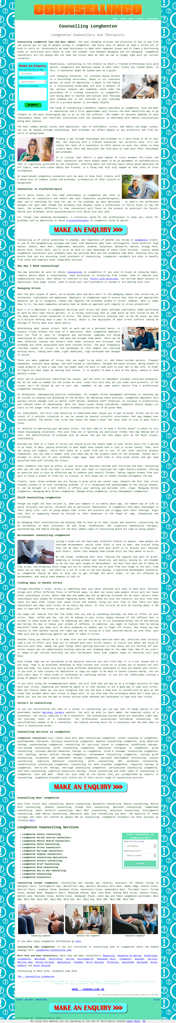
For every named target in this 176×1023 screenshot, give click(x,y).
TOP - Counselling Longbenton (35, 976)
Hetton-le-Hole (45, 962)
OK (144, 1021)
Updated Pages (41, 999)
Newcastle (109, 955)
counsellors (24, 55)
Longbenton (141, 240)
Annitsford (55, 959)
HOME (115, 19)
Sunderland (150, 955)
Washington (64, 962)
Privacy (157, 999)
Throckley (113, 962)
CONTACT (140, 19)
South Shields (41, 965)
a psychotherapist (77, 220)
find (27, 804)
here (32, 820)
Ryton (154, 962)
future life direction (104, 279)
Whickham (39, 959)
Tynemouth (125, 959)
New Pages (29, 999)
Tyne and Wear (43, 774)
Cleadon (78, 962)
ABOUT (131, 19)
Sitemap (19, 999)
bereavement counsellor (144, 570)
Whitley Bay (25, 962)
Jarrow (70, 959)
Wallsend (142, 962)
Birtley (152, 959)
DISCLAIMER (152, 19)
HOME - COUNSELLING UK (88, 989)
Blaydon (139, 959)
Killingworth (85, 959)
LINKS (122, 19)
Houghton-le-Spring (129, 955)
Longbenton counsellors (32, 738)
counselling (74, 272)
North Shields (95, 962)
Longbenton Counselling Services (48, 827)
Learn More (133, 1021)
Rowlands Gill (106, 959)
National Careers (53, 712)
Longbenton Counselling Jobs (54, 950)
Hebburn (22, 965)
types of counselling (141, 771)
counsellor (91, 92)
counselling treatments (81, 108)
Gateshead (128, 962)
